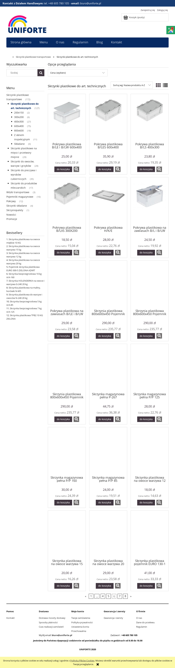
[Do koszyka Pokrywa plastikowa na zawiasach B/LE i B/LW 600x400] (63, 336)
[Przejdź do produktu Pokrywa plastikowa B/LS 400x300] (149, 117)
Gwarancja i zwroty (113, 617)
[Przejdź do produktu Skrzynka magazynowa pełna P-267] (108, 367)
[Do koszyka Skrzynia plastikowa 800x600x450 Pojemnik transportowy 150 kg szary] (146, 336)
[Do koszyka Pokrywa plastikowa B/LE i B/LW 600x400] (63, 169)
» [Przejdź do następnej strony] (131, 596)
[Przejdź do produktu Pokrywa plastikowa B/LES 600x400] (108, 117)
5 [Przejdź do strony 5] (108, 596)
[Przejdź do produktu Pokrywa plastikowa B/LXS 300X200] (66, 201)
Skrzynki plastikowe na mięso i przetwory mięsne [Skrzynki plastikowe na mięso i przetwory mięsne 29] (24, 153)
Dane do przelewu (145, 622)
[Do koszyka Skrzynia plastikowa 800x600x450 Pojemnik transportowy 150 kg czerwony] (104, 336)
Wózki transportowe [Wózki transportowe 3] (17, 192)
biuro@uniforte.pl (62, 635)
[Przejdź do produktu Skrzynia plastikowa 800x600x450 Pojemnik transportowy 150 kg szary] (149, 284)
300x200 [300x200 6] (19, 117)
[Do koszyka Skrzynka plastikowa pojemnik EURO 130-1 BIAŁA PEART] (146, 586)
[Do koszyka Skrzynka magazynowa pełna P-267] (104, 419)
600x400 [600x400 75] (19, 126)
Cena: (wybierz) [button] (58, 72)
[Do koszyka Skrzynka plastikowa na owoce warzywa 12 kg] (146, 502)
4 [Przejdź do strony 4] (103, 596)
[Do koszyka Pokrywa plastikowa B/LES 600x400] (104, 169)
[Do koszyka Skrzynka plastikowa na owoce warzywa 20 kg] (104, 586)
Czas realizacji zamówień (51, 626)
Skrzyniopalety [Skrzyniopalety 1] (14, 210)
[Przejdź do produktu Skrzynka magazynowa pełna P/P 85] (108, 451)
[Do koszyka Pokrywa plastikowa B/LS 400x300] (146, 169)
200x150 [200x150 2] (19, 112)
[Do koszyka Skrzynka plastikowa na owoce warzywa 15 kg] (63, 586)
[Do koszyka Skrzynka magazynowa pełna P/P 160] (63, 502)
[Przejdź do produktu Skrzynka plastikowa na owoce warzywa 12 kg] (149, 451)
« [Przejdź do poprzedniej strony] (85, 596)
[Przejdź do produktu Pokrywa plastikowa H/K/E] (108, 201)
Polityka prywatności (82, 622)
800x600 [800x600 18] (19, 130)
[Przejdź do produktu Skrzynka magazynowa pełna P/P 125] (149, 367)
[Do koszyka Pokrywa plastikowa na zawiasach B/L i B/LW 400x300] (146, 252)
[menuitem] (20, 42)
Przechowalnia (78, 631)
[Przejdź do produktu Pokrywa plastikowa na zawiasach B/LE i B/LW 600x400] (66, 284)
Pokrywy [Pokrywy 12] (11, 201)
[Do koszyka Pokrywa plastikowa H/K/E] (104, 252)
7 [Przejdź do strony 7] (119, 596)
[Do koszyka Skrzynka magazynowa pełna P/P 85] (104, 502)
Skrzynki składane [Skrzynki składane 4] (16, 205)
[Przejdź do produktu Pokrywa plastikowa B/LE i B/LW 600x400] (66, 117)
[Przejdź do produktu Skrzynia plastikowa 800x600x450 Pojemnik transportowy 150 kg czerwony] (108, 284)
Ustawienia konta (80, 626)
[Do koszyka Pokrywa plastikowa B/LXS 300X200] (63, 252)
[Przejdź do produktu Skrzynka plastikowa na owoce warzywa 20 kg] (108, 534)
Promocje (11, 219)
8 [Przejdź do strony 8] (125, 596)
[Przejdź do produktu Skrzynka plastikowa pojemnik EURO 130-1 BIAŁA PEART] (149, 534)
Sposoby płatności (48, 622)
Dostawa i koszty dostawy (52, 617)
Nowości (11, 214)
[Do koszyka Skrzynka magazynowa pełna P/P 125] (146, 419)
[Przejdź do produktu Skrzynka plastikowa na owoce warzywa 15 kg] (66, 534)
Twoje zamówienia (80, 617)
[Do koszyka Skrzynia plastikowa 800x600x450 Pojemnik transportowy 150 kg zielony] (63, 419)
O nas (139, 617)
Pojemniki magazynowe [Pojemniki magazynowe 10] (19, 196)
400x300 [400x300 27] (19, 121)
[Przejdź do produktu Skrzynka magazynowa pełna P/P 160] (66, 451)
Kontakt (10, 617)
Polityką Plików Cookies (82, 660)
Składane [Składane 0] (19, 143)
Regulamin (141, 626)
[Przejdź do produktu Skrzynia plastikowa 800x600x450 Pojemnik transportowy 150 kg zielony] (66, 367)
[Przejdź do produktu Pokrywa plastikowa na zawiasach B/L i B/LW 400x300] (149, 201)
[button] (76, 169)
